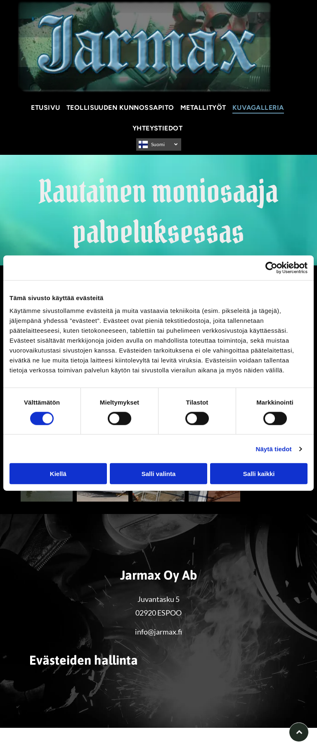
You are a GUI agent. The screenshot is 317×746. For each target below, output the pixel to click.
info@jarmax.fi (158, 631)
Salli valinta (159, 473)
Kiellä (58, 473)
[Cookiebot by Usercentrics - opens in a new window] (271, 267)
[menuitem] (46, 107)
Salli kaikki (259, 473)
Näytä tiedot (274, 448)
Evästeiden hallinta (37, 733)
